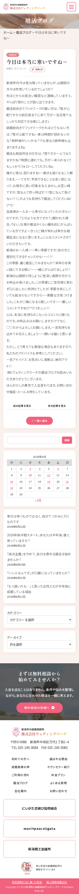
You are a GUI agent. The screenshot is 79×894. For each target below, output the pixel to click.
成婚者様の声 (21, 767)
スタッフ (39, 69)
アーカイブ (14, 637)
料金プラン (58, 775)
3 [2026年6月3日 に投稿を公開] (30, 469)
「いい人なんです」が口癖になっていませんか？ (38, 572)
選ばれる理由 (58, 759)
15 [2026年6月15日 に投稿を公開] (11, 482)
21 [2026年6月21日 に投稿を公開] (67, 482)
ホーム (8, 32)
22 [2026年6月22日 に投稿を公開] (11, 488)
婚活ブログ (24, 32)
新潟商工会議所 (39, 849)
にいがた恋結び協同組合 (39, 808)
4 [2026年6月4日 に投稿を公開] (39, 469)
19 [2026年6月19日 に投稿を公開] (48, 482)
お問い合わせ (58, 791)
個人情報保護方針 (56, 882)
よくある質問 (58, 783)
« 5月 (38, 500)
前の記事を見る (22, 405)
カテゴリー (14, 612)
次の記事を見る (57, 405)
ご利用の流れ (20, 775)
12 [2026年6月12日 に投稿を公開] (48, 475)
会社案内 (21, 791)
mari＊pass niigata (39, 828)
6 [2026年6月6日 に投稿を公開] (58, 469)
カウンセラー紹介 (58, 767)
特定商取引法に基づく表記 (27, 882)
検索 (67, 440)
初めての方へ (20, 759)
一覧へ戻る (39, 420)
